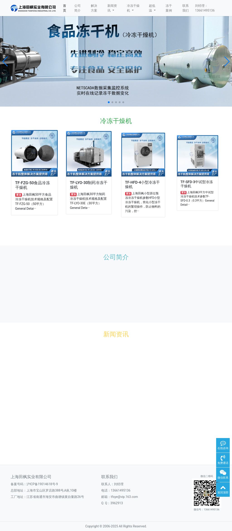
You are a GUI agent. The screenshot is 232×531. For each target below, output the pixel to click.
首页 (64, 8)
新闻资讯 (112, 8)
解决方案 (94, 8)
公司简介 (77, 8)
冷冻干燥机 (133, 8)
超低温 (152, 8)
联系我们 (185, 8)
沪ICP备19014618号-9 (42, 484)
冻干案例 (169, 8)
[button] (5, 61)
